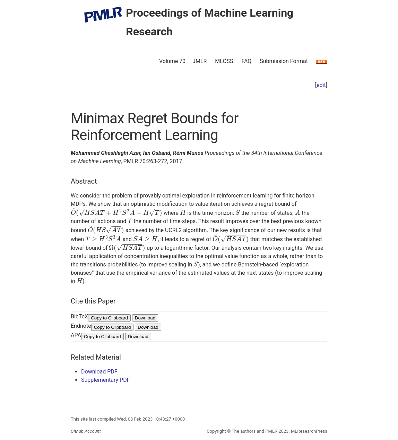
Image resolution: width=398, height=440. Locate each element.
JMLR (199, 61)
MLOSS (224, 61)
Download (145, 317)
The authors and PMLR (254, 431)
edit (321, 85)
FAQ (246, 61)
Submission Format (284, 61)
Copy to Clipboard (109, 317)
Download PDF (99, 371)
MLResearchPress (308, 431)
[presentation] (116, 213)
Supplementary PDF (105, 380)
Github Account (86, 431)
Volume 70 (172, 61)
